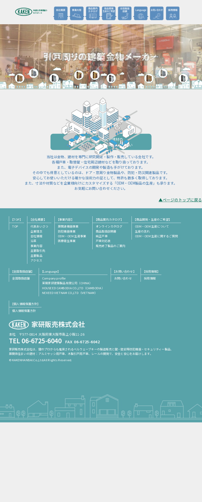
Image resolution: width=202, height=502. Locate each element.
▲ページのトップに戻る (180, 279)
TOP (15, 305)
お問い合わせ (156, 13)
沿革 (33, 320)
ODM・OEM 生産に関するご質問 (156, 315)
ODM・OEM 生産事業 (72, 315)
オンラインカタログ (109, 305)
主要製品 (36, 335)
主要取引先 (38, 330)
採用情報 (172, 13)
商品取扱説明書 (106, 310)
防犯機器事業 (66, 310)
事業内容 (36, 325)
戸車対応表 (103, 320)
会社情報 (36, 315)
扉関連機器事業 (68, 305)
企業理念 (36, 310)
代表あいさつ (39, 305)
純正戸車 (102, 315)
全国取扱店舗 (124, 13)
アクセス (36, 339)
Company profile (54, 357)
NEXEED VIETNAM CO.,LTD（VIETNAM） (69, 372)
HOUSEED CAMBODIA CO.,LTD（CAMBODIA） (73, 367)
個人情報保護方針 (24, 390)
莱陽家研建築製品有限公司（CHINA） (67, 362)
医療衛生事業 (66, 320)
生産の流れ (142, 310)
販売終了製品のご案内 (110, 325)
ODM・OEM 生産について (152, 305)
